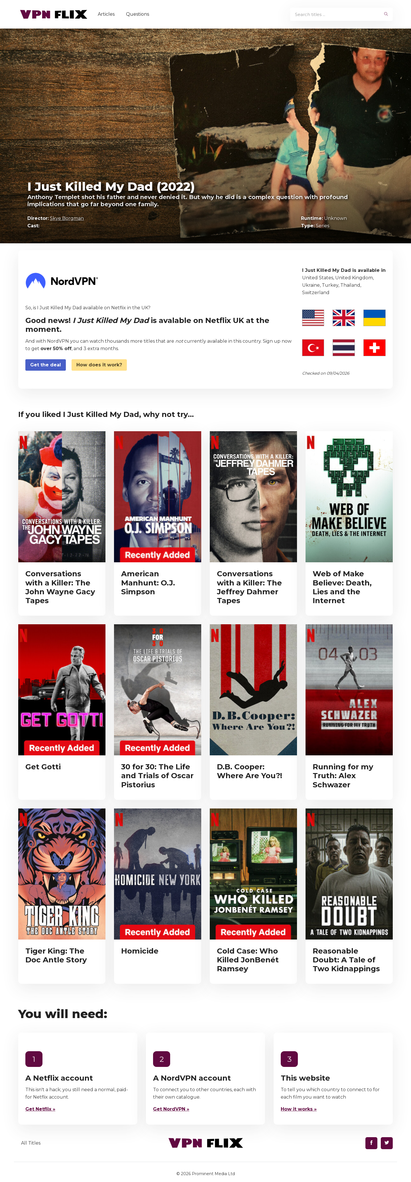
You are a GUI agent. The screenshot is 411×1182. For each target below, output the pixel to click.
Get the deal (45, 365)
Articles (106, 14)
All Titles (30, 1143)
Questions (137, 14)
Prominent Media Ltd (213, 1173)
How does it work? (99, 365)
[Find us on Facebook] (371, 1143)
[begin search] (386, 14)
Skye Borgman (67, 218)
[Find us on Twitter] (387, 1143)
